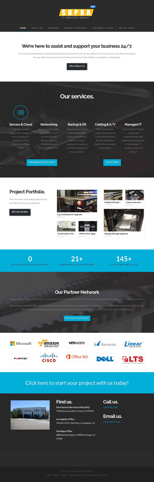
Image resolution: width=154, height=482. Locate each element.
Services (64, 475)
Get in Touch (102, 475)
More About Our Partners (77, 318)
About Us (56, 475)
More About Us (77, 66)
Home (49, 475)
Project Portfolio (75, 475)
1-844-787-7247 (110, 407)
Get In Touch (112, 162)
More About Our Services (42, 162)
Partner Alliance (90, 475)
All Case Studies (20, 211)
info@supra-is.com (111, 421)
